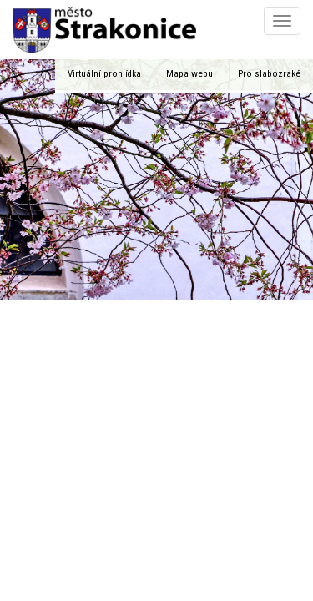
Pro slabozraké (269, 73)
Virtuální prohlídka (104, 73)
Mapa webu (189, 73)
